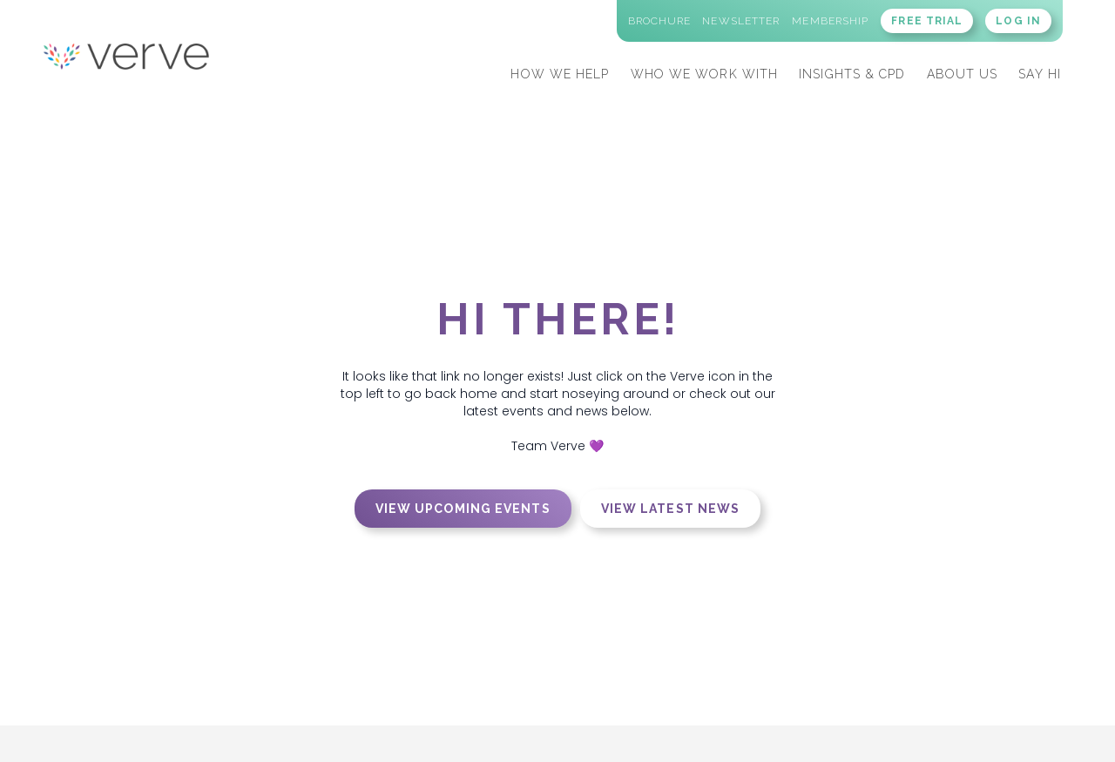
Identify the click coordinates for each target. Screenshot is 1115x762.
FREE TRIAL (927, 21)
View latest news (670, 509)
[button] (559, 72)
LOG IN (1018, 21)
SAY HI (1039, 74)
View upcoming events (463, 509)
